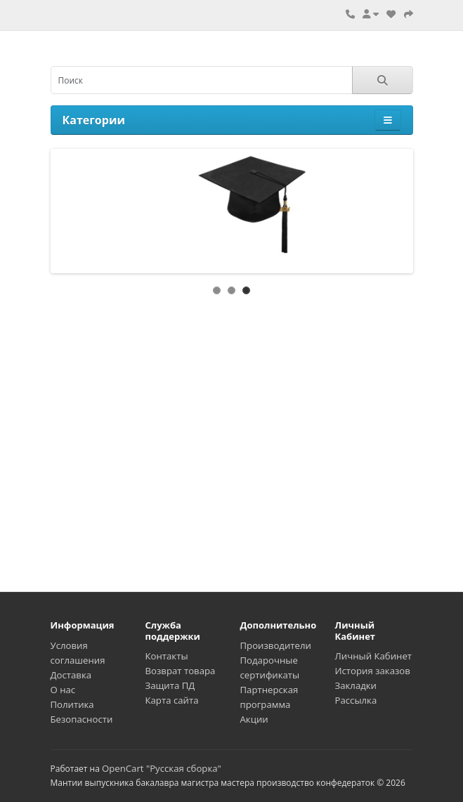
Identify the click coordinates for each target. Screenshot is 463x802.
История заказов (372, 670)
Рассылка (356, 700)
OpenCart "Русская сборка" (161, 768)
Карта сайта (172, 700)
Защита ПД (170, 685)
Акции (254, 719)
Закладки (356, 685)
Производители (275, 645)
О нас (63, 689)
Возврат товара (180, 670)
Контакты (166, 656)
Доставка (71, 675)
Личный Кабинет (373, 656)
